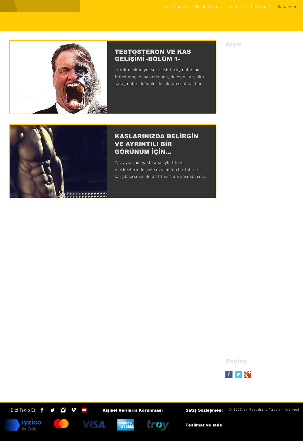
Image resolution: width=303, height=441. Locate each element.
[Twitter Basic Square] (238, 374)
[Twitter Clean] (52, 410)
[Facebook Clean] (42, 410)
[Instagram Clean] (63, 410)
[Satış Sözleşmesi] (204, 410)
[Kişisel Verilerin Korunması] (132, 410)
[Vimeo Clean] (73, 410)
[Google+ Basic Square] (247, 374)
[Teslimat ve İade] (204, 425)
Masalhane (258, 410)
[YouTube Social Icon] (84, 410)
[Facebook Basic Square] (229, 374)
